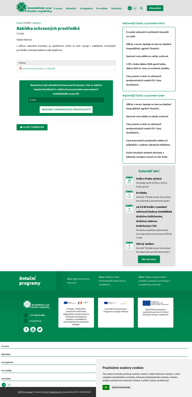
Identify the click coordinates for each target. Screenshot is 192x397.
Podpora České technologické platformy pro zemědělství (112, 281)
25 (129, 180)
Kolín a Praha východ (148, 178)
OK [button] (106, 387)
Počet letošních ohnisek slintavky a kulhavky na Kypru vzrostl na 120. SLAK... (147, 155)
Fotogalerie (86, 8)
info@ (35, 320)
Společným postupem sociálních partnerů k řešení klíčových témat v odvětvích (156, 312)
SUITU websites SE (53, 392)
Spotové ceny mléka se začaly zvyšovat (147, 56)
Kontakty (116, 8)
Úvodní (20, 22)
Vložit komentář (32, 127)
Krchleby (141, 192)
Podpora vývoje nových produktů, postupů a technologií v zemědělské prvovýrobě (154, 281)
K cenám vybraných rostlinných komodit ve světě (147, 34)
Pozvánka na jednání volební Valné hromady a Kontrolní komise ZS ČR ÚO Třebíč (154, 234)
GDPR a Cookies (25, 392)
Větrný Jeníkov (145, 243)
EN (135, 8)
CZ (130, 8)
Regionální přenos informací (78, 280)
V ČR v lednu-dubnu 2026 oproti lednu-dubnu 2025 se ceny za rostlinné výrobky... (148, 66)
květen (129, 183)
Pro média (102, 8)
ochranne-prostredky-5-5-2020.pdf (37, 68)
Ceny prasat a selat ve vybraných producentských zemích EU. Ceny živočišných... (143, 80)
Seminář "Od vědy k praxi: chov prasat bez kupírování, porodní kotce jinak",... (153, 199)
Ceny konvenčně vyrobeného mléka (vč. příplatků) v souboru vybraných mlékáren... (148, 142)
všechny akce (149, 259)
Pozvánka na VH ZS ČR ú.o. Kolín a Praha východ (151, 184)
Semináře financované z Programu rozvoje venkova (115, 310)
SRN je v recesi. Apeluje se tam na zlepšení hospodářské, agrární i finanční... (148, 46)
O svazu (58, 8)
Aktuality (71, 8)
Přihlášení (155, 8)
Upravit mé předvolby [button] (121, 387)
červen (129, 197)
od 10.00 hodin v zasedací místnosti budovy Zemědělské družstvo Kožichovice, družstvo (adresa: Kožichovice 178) (154, 216)
